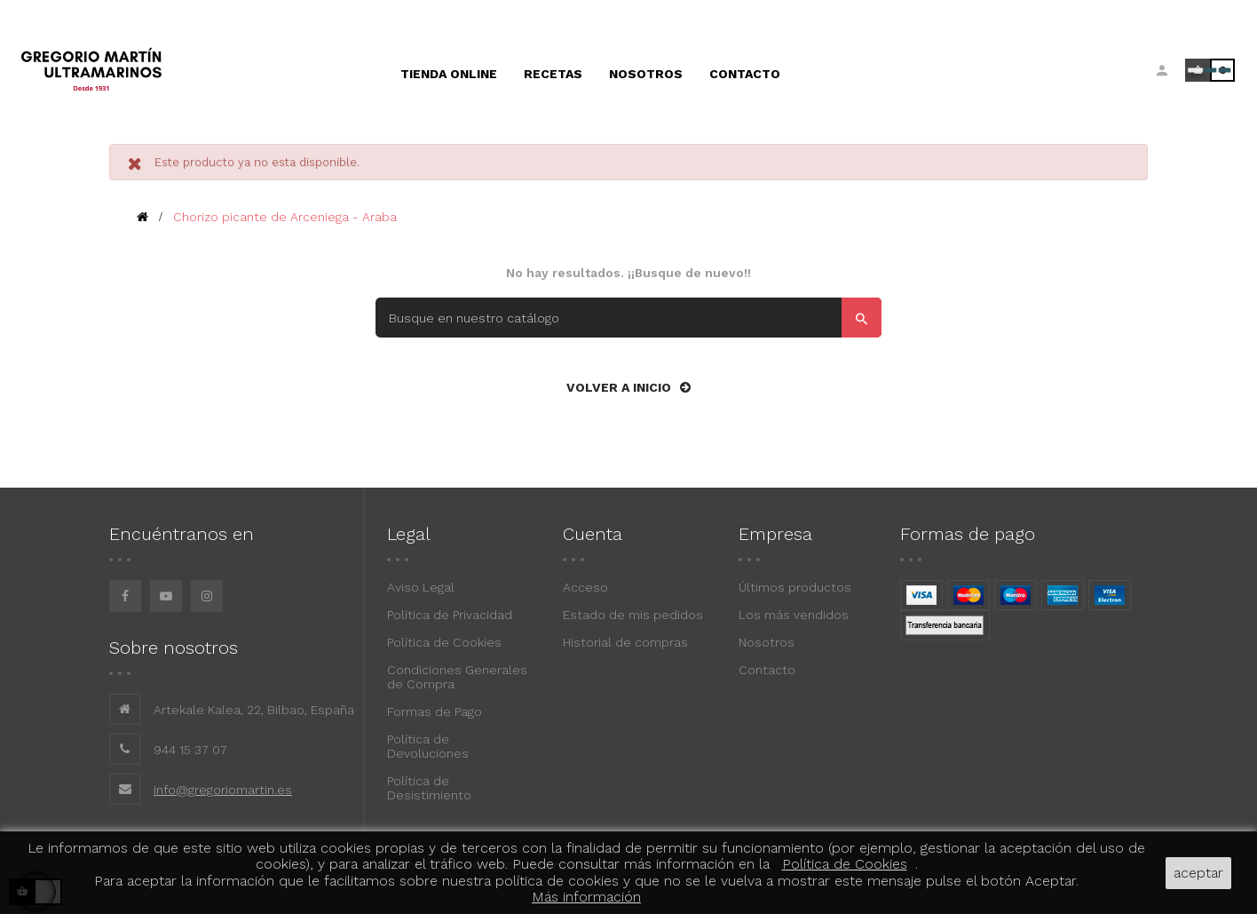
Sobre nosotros (173, 647)
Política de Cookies (444, 642)
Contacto (767, 670)
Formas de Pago (434, 711)
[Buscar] (628, 318)
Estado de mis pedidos (633, 615)
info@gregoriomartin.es (223, 790)
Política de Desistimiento (429, 788)
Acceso (585, 587)
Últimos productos (795, 587)
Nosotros (767, 642)
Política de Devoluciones (428, 746)
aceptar (1198, 872)
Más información (586, 896)
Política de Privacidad (449, 615)
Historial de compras (625, 642)
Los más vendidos (794, 615)
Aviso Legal (421, 587)
